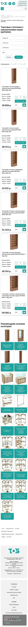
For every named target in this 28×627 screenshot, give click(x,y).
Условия (17, 528)
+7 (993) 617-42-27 (22, 5)
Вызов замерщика (14, 604)
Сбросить (9, 57)
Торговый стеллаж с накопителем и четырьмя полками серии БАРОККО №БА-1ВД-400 (13, 212)
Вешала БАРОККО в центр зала (20, 410)
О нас (2, 528)
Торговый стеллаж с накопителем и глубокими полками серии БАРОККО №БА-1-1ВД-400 (13, 295)
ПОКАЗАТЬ (18, 57)
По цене (14, 64)
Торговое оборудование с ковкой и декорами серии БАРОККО (13, 17)
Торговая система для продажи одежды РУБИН (21, 475)
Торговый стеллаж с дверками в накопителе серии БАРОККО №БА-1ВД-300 (12, 171)
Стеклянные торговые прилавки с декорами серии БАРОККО (20, 389)
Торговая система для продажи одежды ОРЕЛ (7, 516)
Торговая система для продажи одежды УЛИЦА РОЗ (7, 475)
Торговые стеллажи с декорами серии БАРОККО (7, 367)
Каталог (9, 15)
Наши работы (18, 534)
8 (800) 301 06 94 (22, 3)
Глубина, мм (5, 42)
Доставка (14, 610)
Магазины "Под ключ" (7, 531)
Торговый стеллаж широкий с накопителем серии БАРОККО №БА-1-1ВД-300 (14, 254)
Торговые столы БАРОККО (7, 431)
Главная (3, 15)
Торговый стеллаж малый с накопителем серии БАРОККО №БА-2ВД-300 (11, 88)
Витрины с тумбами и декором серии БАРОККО (21, 346)
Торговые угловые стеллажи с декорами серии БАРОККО (21, 367)
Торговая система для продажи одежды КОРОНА (21, 496)
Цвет (4, 52)
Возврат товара (14, 589)
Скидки (3, 536)
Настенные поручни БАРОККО (7, 410)
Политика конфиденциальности (14, 612)
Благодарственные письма (14, 592)
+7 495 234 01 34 (22, 1)
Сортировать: (5, 64)
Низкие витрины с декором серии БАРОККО (7, 346)
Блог (14, 598)
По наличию (21, 64)
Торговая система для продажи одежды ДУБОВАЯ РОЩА (7, 453)
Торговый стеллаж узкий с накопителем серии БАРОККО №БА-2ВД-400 (11, 129)
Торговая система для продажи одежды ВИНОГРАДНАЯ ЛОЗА (21, 453)
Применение (6, 47)
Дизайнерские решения (7, 534)
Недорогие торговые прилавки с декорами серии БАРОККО (7, 389)
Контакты (9, 536)
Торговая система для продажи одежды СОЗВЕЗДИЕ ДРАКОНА (21, 431)
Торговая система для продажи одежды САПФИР (7, 496)
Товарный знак (10, 528)
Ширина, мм (5, 38)
